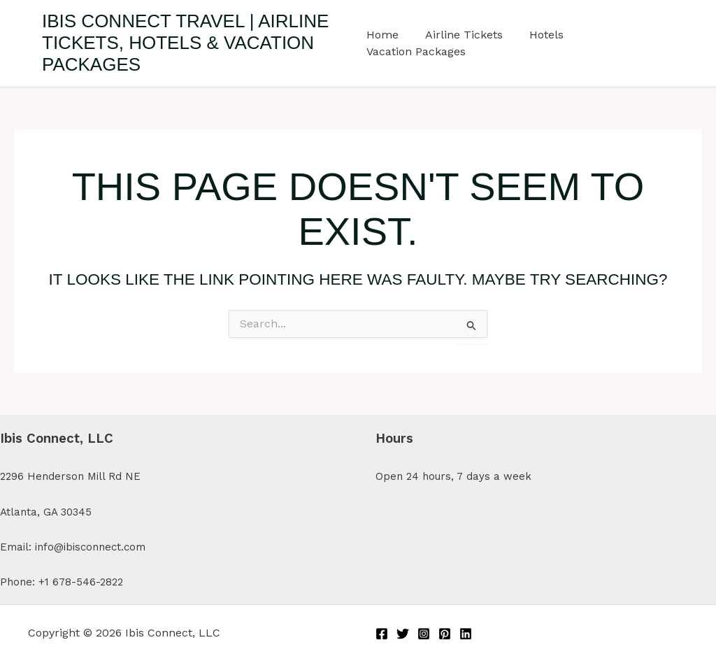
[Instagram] (423, 633)
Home (382, 34)
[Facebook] (381, 633)
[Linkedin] (465, 633)
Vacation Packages (416, 51)
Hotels (538, 34)
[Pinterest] (444, 633)
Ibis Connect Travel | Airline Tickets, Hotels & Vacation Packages (185, 42)
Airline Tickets (460, 34)
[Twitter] (402, 633)
